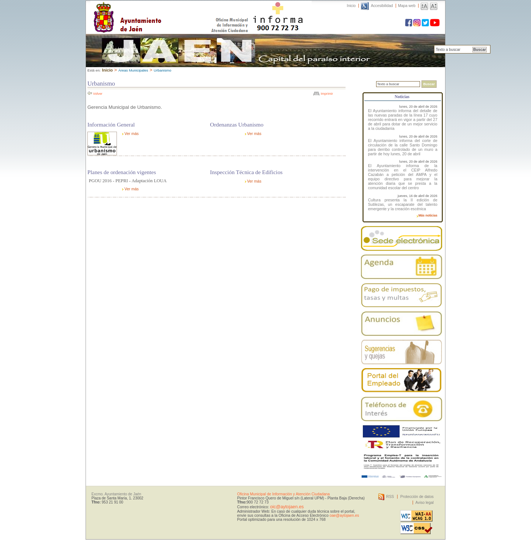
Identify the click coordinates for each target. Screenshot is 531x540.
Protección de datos (417, 497)
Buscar (479, 50)
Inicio (351, 6)
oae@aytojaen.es (344, 515)
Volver (98, 94)
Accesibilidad (382, 6)
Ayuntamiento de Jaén (159, 10)
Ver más (131, 133)
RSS (390, 497)
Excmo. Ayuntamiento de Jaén (116, 494)
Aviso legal (425, 503)
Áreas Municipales (133, 70)
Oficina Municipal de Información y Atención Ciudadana (283, 494)
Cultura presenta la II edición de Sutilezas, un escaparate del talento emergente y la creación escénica (402, 204)
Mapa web (406, 6)
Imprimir (327, 94)
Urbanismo (162, 70)
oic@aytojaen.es (286, 506)
